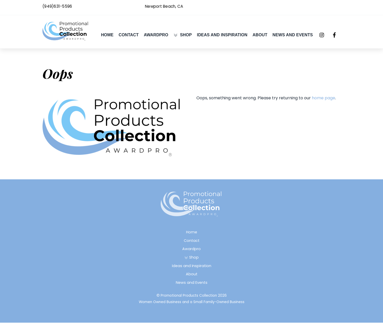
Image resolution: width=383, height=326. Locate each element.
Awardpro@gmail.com (319, 6)
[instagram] (322, 36)
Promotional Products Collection (189, 298)
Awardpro (156, 36)
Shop (183, 36)
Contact (128, 36)
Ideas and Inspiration (222, 36)
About (260, 36)
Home (107, 36)
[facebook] (334, 36)
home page (323, 101)
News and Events (292, 36)
